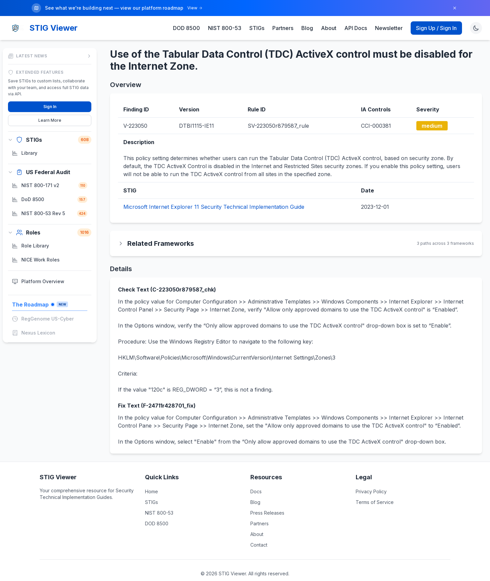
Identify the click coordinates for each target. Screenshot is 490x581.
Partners (282, 28)
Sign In (49, 106)
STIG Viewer (53, 28)
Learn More (49, 119)
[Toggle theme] (476, 28)
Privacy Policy (371, 491)
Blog (307, 28)
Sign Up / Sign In (436, 28)
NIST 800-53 (224, 28)
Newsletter (389, 28)
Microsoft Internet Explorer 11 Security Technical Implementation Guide (213, 206)
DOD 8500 (186, 28)
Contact (258, 545)
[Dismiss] (454, 8)
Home (151, 491)
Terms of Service (375, 502)
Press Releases (267, 513)
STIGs (256, 28)
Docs (256, 491)
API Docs (355, 28)
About (328, 28)
